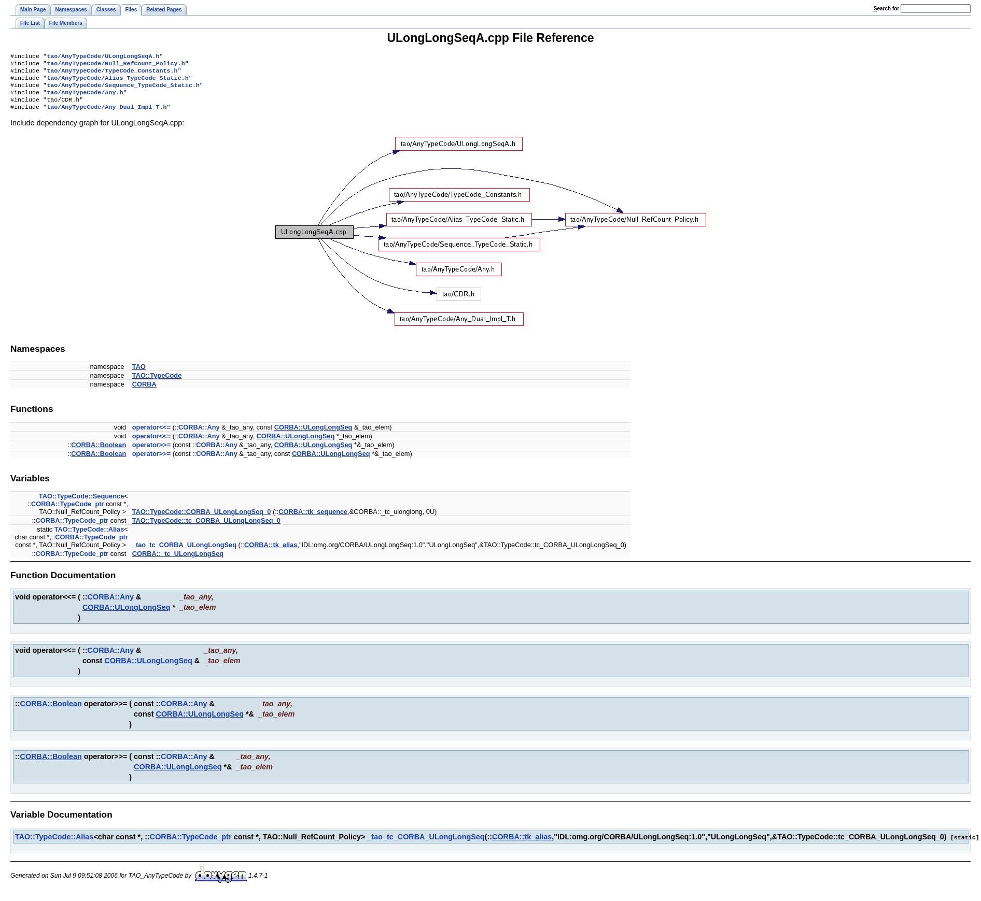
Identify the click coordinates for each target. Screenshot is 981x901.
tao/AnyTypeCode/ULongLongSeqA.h (103, 57)
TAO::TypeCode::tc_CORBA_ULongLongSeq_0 (206, 529)
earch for (886, 8)
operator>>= (151, 453)
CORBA (144, 392)
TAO (139, 375)
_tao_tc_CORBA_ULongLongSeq (184, 553)
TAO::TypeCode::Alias (89, 537)
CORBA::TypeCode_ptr (67, 512)
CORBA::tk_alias (270, 553)
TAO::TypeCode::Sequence (81, 504)
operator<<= (151, 435)
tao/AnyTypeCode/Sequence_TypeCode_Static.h (123, 90)
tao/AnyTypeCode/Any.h (85, 98)
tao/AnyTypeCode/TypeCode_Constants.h (112, 73)
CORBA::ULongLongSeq (313, 435)
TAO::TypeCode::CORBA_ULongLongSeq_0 (201, 520)
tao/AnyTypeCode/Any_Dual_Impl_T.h (106, 115)
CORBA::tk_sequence (312, 520)
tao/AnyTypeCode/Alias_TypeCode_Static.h (118, 82)
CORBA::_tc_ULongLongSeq (177, 562)
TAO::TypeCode (157, 384)
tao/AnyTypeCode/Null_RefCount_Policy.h (116, 65)
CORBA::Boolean (98, 453)
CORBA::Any (199, 435)
